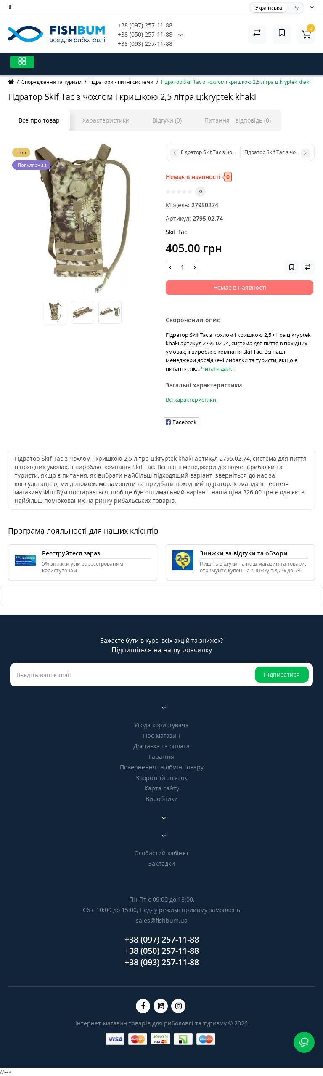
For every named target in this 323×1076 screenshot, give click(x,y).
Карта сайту (161, 788)
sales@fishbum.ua (162, 920)
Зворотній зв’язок (161, 778)
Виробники (162, 799)
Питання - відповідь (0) (237, 120)
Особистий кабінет (161, 853)
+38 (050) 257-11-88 (145, 34)
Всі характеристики (191, 399)
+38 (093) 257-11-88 (145, 44)
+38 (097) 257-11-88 (145, 25)
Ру (296, 7)
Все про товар (39, 120)
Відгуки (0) (167, 120)
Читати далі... (218, 368)
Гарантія (161, 757)
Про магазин (161, 736)
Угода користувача (161, 725)
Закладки (161, 864)
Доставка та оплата (161, 746)
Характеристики (106, 120)
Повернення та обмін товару (162, 767)
